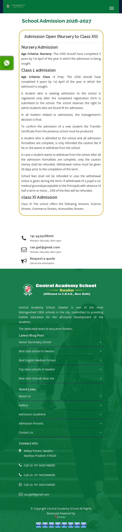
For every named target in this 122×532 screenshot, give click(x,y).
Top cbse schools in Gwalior (37, 369)
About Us (25, 396)
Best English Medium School (37, 360)
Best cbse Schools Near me (36, 378)
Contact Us (26, 432)
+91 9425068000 (44, 475)
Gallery (23, 405)
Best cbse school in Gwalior (36, 351)
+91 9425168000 (41, 236)
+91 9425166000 (44, 485)
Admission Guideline (32, 414)
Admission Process (31, 423)
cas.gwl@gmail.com (36, 494)
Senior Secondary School (35, 342)
